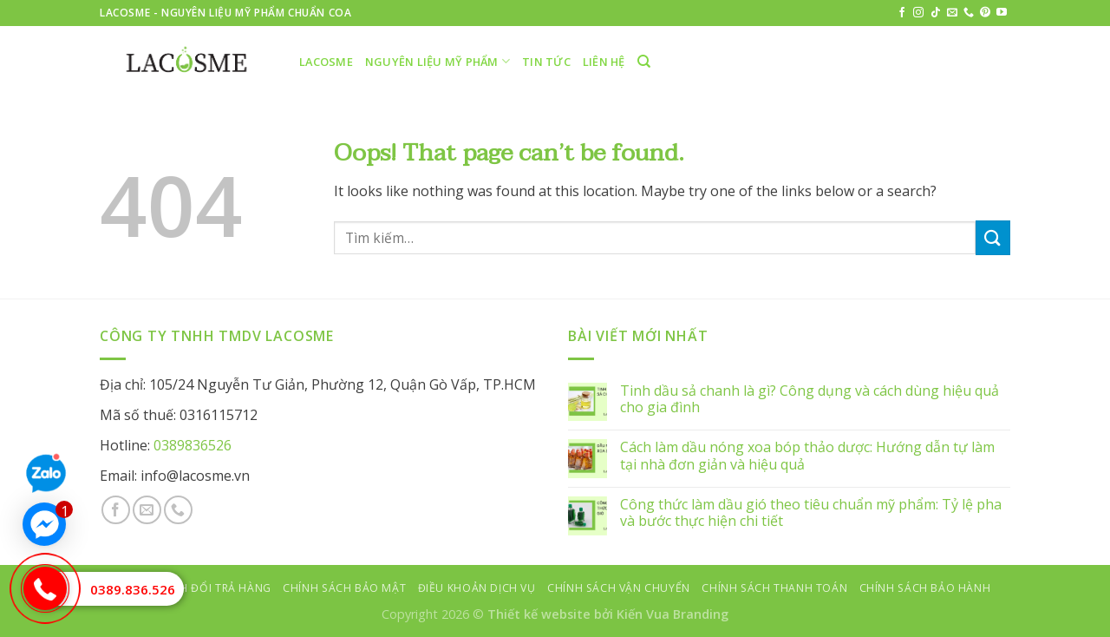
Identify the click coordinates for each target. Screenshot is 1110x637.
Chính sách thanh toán (774, 588)
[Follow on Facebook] (902, 13)
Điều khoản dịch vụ (477, 588)
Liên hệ (604, 61)
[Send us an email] (952, 13)
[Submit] (993, 237)
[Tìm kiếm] (643, 61)
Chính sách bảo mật (344, 588)
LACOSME (326, 61)
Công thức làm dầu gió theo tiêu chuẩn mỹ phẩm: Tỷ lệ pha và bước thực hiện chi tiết (811, 512)
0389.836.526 (132, 589)
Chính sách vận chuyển (618, 588)
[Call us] (968, 13)
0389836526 (192, 445)
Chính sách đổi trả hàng (195, 588)
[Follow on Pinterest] (985, 13)
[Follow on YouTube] (1001, 13)
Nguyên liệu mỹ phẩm (437, 61)
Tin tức (546, 61)
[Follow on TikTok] (935, 13)
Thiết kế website (539, 614)
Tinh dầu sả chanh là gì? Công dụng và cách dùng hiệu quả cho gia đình (809, 399)
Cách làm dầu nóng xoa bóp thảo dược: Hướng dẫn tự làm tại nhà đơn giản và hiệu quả (807, 455)
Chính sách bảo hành (925, 588)
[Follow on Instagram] (918, 13)
